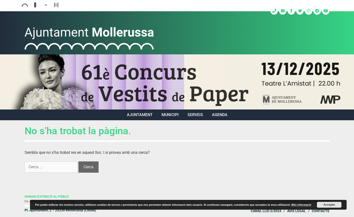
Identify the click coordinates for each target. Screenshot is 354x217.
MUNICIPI (170, 114)
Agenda (219, 114)
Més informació (301, 204)
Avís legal (296, 211)
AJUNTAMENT (140, 114)
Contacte (320, 211)
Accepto (329, 204)
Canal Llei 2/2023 (266, 211)
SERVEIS (195, 114)
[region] (177, 81)
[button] (177, 81)
